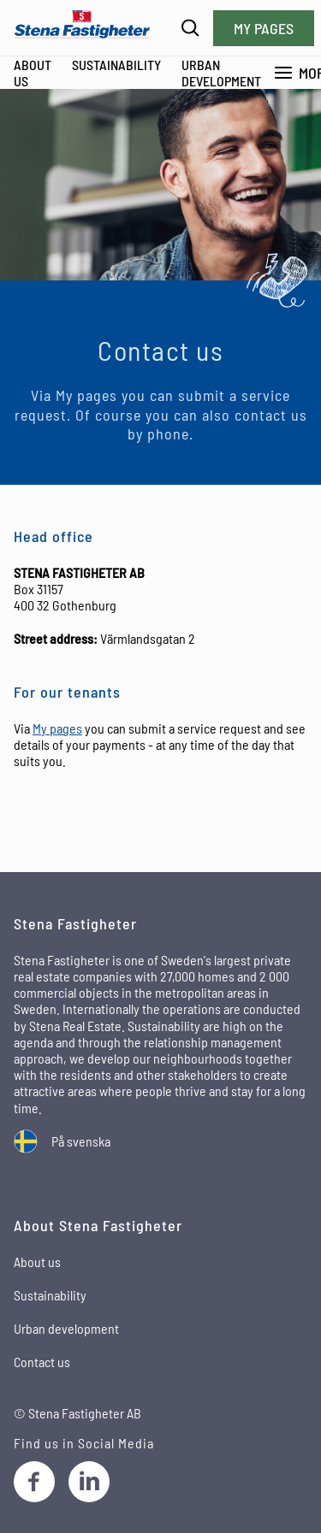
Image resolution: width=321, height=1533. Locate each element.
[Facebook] (34, 1481)
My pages (264, 28)
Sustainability (116, 64)
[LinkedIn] (89, 1481)
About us (37, 1261)
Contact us (42, 1361)
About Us (32, 72)
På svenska (80, 1141)
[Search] (190, 28)
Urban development (221, 72)
